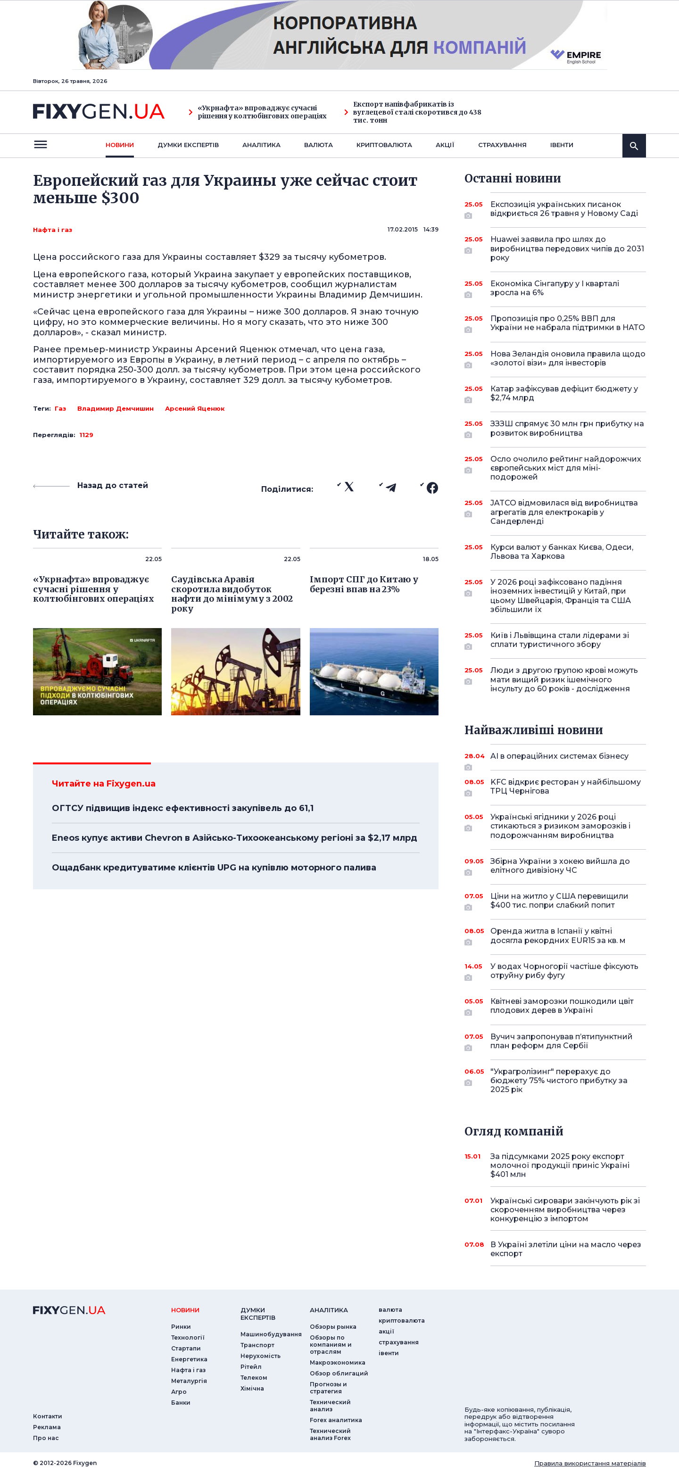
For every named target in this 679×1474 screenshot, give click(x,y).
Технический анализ (330, 1406)
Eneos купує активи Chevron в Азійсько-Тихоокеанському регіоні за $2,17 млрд (234, 838)
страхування (502, 145)
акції (445, 145)
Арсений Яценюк (195, 408)
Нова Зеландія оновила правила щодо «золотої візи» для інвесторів (568, 359)
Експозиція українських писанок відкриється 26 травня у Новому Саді (564, 209)
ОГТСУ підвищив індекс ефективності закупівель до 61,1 (183, 808)
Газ (60, 408)
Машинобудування (271, 1334)
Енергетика (189, 1359)
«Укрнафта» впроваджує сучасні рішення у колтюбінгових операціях (258, 112)
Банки (180, 1402)
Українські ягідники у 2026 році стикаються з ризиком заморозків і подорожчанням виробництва (560, 825)
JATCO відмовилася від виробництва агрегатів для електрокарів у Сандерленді (564, 511)
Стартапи (186, 1348)
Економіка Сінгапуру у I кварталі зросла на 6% (555, 288)
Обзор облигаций (339, 1373)
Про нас (46, 1437)
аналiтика (329, 1310)
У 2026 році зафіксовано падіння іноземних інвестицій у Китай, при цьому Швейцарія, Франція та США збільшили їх (560, 596)
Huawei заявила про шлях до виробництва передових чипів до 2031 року (567, 248)
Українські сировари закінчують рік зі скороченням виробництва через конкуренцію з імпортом (565, 1209)
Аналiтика (261, 145)
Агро (179, 1391)
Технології (188, 1337)
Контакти (47, 1416)
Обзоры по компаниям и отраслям (331, 1344)
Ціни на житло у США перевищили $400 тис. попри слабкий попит (559, 901)
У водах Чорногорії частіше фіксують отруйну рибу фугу (564, 971)
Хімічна (252, 1388)
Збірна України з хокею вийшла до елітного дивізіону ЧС (560, 866)
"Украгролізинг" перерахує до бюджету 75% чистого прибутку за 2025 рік (559, 1080)
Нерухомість (260, 1355)
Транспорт (257, 1345)
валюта (318, 145)
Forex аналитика (336, 1420)
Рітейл (251, 1366)
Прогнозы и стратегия (328, 1388)
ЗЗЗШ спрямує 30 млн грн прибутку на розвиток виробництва (567, 429)
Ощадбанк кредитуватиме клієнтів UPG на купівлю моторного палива (214, 867)
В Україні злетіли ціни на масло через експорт (565, 1249)
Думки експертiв (188, 145)
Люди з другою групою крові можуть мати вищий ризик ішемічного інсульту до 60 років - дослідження (564, 679)
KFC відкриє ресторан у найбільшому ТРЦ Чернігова (565, 787)
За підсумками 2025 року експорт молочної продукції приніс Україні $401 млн (559, 1165)
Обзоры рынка (333, 1326)
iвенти (561, 145)
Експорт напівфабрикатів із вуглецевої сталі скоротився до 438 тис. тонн (412, 112)
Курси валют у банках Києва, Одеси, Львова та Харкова (561, 552)
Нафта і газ (52, 229)
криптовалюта (384, 145)
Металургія (189, 1380)
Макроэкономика (337, 1362)
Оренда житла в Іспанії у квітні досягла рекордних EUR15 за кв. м (558, 936)
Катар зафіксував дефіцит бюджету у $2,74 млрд (564, 394)
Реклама (47, 1427)
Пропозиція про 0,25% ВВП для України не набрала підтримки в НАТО (567, 323)
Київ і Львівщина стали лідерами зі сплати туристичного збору (559, 640)
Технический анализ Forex (330, 1434)
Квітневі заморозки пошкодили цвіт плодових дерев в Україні (562, 1006)
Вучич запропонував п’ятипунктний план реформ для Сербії (561, 1042)
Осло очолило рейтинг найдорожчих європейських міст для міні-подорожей (565, 468)
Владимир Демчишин (115, 408)
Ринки (181, 1326)
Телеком (253, 1377)
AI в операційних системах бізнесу (559, 760)
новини (120, 145)
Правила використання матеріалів (590, 1463)
